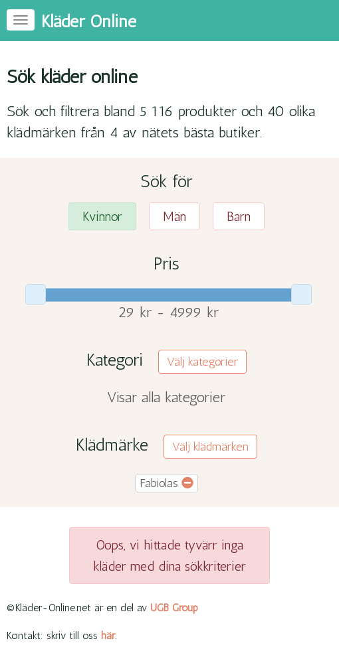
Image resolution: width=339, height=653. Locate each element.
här (108, 635)
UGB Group (174, 607)
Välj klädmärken (210, 446)
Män (174, 216)
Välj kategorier (202, 361)
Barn (239, 216)
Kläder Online (88, 21)
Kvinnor (102, 216)
